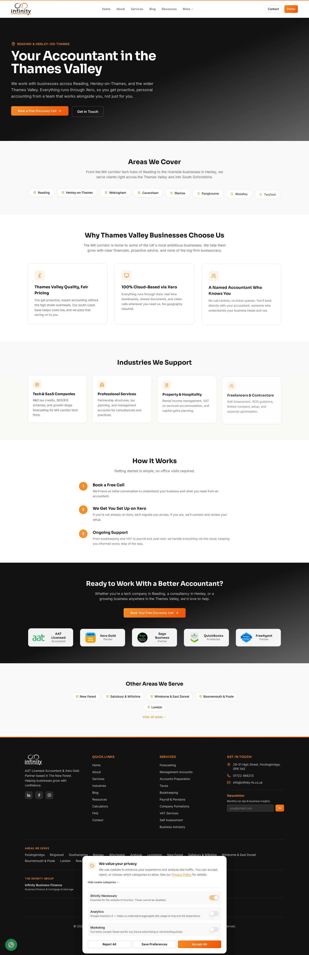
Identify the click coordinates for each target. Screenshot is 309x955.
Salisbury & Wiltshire (123, 698)
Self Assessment (171, 820)
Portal (291, 9)
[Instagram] (49, 795)
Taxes (164, 785)
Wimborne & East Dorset (169, 698)
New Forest (86, 698)
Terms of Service (151, 936)
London (154, 709)
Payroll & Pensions (172, 799)
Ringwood (57, 855)
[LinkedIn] (29, 795)
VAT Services (169, 813)
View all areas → (154, 719)
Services (137, 9)
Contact (273, 9)
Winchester (117, 855)
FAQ (95, 813)
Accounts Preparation (175, 779)
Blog (152, 9)
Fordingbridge (35, 855)
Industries (99, 785)
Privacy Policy (126, 936)
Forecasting (168, 765)
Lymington (154, 855)
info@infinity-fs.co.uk (248, 782)
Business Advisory (172, 827)
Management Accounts (176, 772)
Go (280, 808)
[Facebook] (39, 795)
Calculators (100, 806)
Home (106, 9)
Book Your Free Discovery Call (154, 615)
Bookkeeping (169, 792)
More (188, 9)
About (120, 9)
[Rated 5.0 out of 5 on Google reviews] (154, 908)
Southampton (78, 855)
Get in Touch (87, 111)
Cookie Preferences (180, 936)
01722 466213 (243, 775)
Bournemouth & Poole (216, 698)
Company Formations (174, 806)
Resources (169, 9)
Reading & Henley (88, 861)
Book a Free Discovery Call (40, 111)
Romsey (98, 855)
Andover (136, 855)
